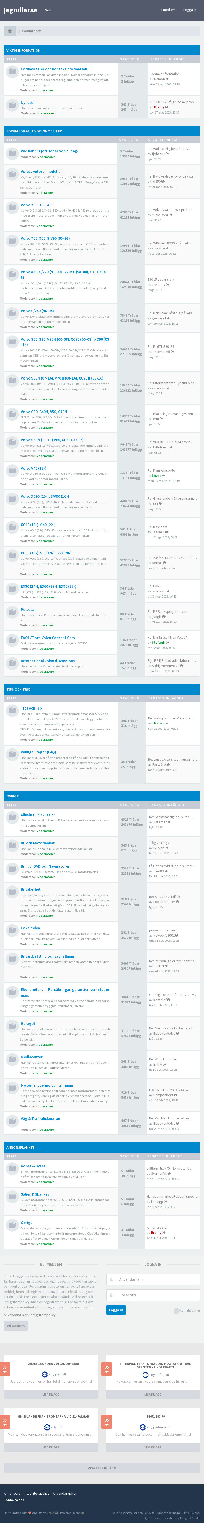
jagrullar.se (20, 10)
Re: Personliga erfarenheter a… (173, 960)
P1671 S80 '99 (156, 1417)
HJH (155, 503)
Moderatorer (45, 90)
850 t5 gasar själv (161, 279)
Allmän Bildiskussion (38, 814)
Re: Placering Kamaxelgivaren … (172, 413)
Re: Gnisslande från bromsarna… (173, 498)
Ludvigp (157, 1201)
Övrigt (12, 796)
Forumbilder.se (58, 1068)
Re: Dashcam (157, 527)
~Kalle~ (158, 723)
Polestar (28, 609)
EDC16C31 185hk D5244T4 (168, 1089)
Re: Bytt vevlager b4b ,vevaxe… (172, 176)
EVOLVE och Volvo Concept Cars (48, 637)
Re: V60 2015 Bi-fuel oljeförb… (171, 442)
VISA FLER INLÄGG (102, 1468)
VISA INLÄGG (51, 1394)
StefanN (158, 642)
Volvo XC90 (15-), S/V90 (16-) (45, 496)
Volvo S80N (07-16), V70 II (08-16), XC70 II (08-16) (62, 378)
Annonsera (12, 1493)
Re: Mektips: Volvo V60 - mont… (172, 718)
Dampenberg (163, 1095)
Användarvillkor (16, 1314)
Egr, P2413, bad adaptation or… (172, 660)
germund (159, 318)
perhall (157, 562)
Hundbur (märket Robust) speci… (172, 1196)
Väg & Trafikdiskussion (40, 1118)
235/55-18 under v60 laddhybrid (53, 1364)
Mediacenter (32, 1056)
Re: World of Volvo (163, 1059)
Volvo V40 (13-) (33, 468)
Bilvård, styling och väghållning (47, 956)
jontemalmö (161, 351)
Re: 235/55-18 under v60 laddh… (172, 557)
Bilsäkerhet (31, 889)
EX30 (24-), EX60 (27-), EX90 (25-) (48, 586)
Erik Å (157, 1064)
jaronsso (158, 591)
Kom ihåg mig (187, 1311)
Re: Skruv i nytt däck (164, 896)
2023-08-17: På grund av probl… (174, 102)
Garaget (28, 1023)
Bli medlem (167, 9)
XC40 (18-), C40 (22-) (38, 524)
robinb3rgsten (164, 901)
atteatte (158, 248)
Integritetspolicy (43, 1314)
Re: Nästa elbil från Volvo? (167, 637)
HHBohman (160, 447)
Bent (155, 418)
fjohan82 (158, 153)
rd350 (156, 181)
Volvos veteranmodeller (41, 171)
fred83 (158, 871)
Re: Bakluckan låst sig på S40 (170, 313)
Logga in (189, 9)
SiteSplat (52, 1513)
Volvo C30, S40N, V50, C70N (44, 411)
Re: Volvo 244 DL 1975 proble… (171, 209)
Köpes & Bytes (33, 1166)
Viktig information (23, 50)
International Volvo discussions (48, 660)
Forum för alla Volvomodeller (34, 131)
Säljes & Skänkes (35, 1194)
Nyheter (28, 102)
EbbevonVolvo (164, 1033)
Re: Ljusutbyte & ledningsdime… (173, 759)
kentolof (160, 999)
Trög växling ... (159, 842)
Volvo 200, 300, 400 (37, 205)
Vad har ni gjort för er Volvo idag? (50, 151)
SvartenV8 (159, 1173)
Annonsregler (157, 1227)
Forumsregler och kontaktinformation (54, 69)
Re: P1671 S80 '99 (161, 346)
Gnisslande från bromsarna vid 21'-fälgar (53, 1417)
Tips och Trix (18, 689)
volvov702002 (164, 935)
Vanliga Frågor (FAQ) (38, 752)
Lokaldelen (30, 927)
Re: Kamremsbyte (161, 470)
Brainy (159, 107)
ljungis (157, 616)
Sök (48, 10)
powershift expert (163, 930)
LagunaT (158, 532)
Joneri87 (158, 284)
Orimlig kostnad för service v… (173, 994)
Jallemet (160, 822)
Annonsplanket (20, 1147)
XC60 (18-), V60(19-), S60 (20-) (46, 553)
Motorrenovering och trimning (47, 1085)
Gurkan (158, 847)
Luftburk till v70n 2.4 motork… (169, 1168)
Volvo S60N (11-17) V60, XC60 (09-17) (52, 439)
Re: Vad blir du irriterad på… (170, 1118)
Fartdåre (159, 764)
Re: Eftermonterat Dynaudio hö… (173, 383)
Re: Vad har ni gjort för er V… (170, 148)
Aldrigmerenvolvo (165, 665)
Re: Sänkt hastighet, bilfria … (171, 817)
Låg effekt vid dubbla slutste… (172, 866)
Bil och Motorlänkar (38, 843)
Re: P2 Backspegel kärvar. (167, 611)
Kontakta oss (14, 1499)
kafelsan (158, 388)
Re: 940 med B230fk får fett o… (172, 243)
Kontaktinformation (165, 73)
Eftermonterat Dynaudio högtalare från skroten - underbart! (155, 1365)
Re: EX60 (154, 586)
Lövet (156, 475)
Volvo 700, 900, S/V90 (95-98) (45, 238)
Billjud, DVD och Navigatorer (45, 866)
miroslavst (160, 215)
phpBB (80, 1513)
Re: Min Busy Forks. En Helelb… (173, 1028)
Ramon (159, 79)
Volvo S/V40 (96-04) (37, 310)
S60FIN (158, 966)
